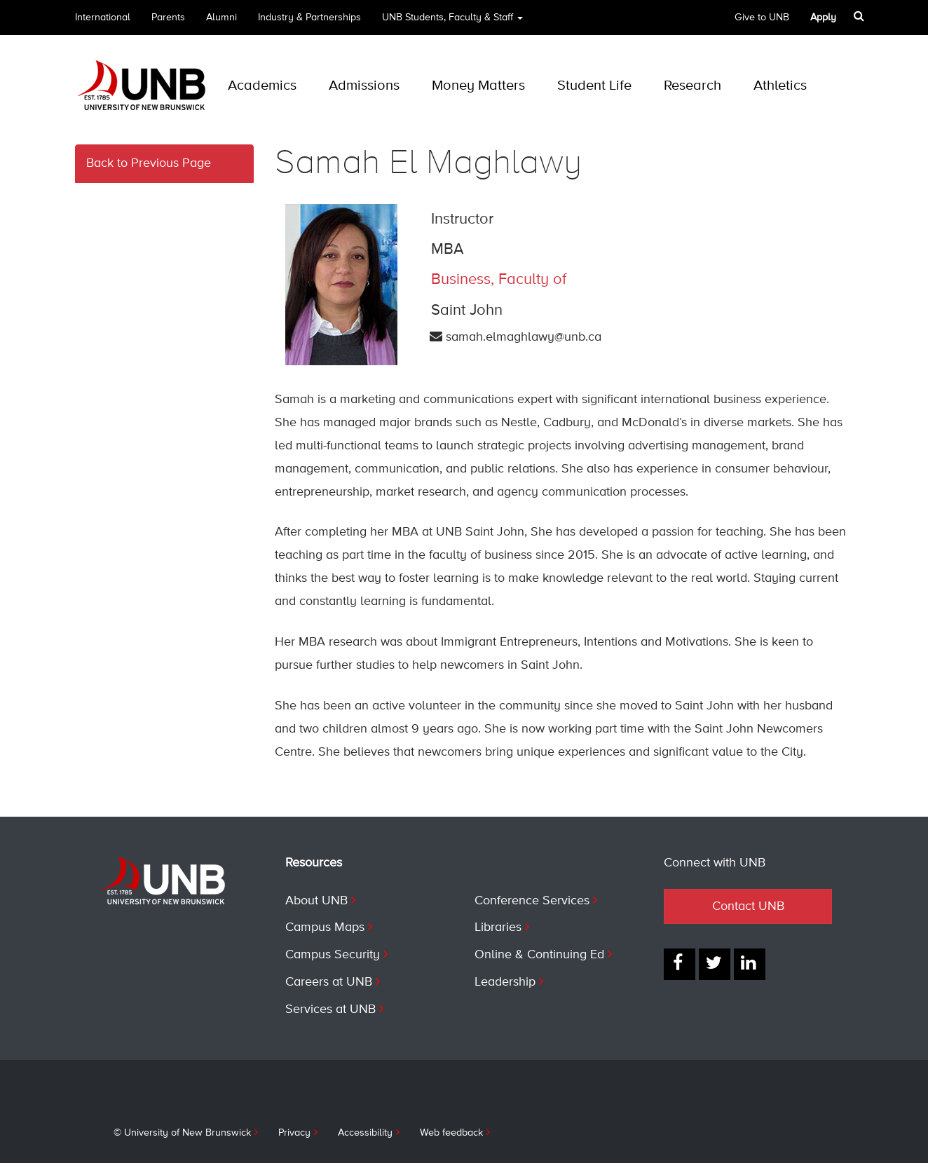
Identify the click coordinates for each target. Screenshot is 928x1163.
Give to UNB (762, 17)
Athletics (780, 86)
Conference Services (532, 901)
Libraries (498, 927)
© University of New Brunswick (182, 1133)
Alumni (221, 17)
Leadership (505, 982)
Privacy (294, 1133)
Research (692, 86)
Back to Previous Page (148, 163)
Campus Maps (324, 927)
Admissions (364, 86)
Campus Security (332, 954)
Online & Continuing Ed (539, 954)
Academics (262, 86)
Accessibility (365, 1133)
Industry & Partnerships (309, 17)
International (102, 17)
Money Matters (478, 86)
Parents (168, 17)
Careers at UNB (328, 982)
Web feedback (451, 1133)
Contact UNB (748, 906)
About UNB (316, 901)
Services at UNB (330, 1009)
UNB (452, 22)
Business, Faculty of (498, 279)
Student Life (594, 86)
